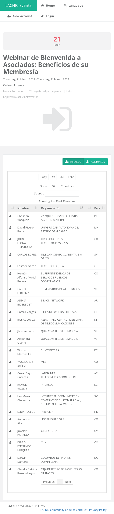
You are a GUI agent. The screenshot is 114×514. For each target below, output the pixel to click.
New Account (19, 16)
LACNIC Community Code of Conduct (63, 510)
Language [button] (73, 5)
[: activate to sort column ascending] (12, 208)
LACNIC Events (18, 5)
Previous (49, 482)
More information (13, 91)
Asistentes (95, 162)
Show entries (57, 186)
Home (48, 5)
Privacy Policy (98, 510)
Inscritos (73, 162)
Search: (56, 193)
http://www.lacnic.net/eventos (20, 97)
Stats (68, 91)
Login (47, 16)
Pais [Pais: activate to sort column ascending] (97, 208)
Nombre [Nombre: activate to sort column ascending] (23, 208)
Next (68, 482)
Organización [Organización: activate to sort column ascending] (50, 208)
